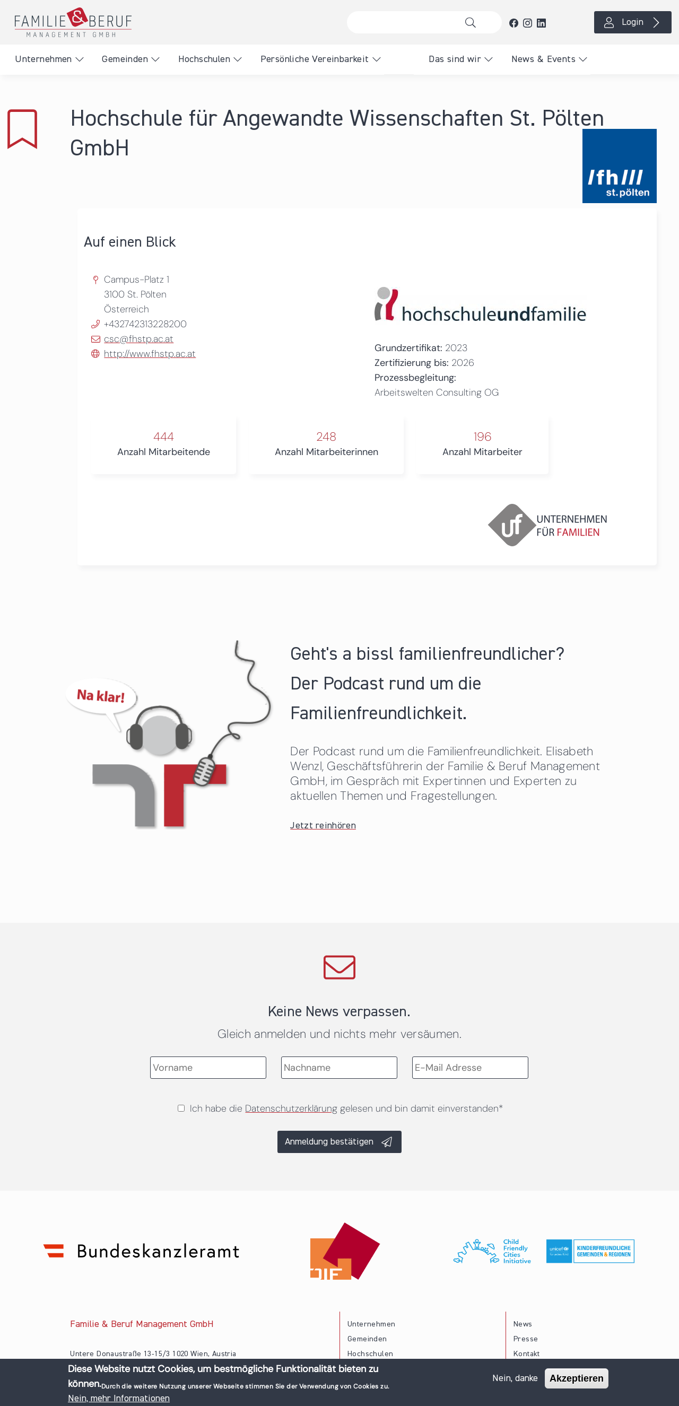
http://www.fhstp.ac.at (150, 353)
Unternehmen (43, 59)
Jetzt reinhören (323, 826)
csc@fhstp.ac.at (138, 339)
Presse (525, 1339)
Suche (473, 22)
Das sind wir (455, 59)
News (523, 1324)
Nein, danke (515, 1379)
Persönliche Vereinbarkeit (314, 59)
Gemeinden (125, 59)
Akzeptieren (577, 1379)
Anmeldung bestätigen (329, 1142)
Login (632, 22)
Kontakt (526, 1354)
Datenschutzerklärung (291, 1108)
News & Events (543, 59)
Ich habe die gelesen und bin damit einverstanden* (346, 1108)
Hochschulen (204, 59)
